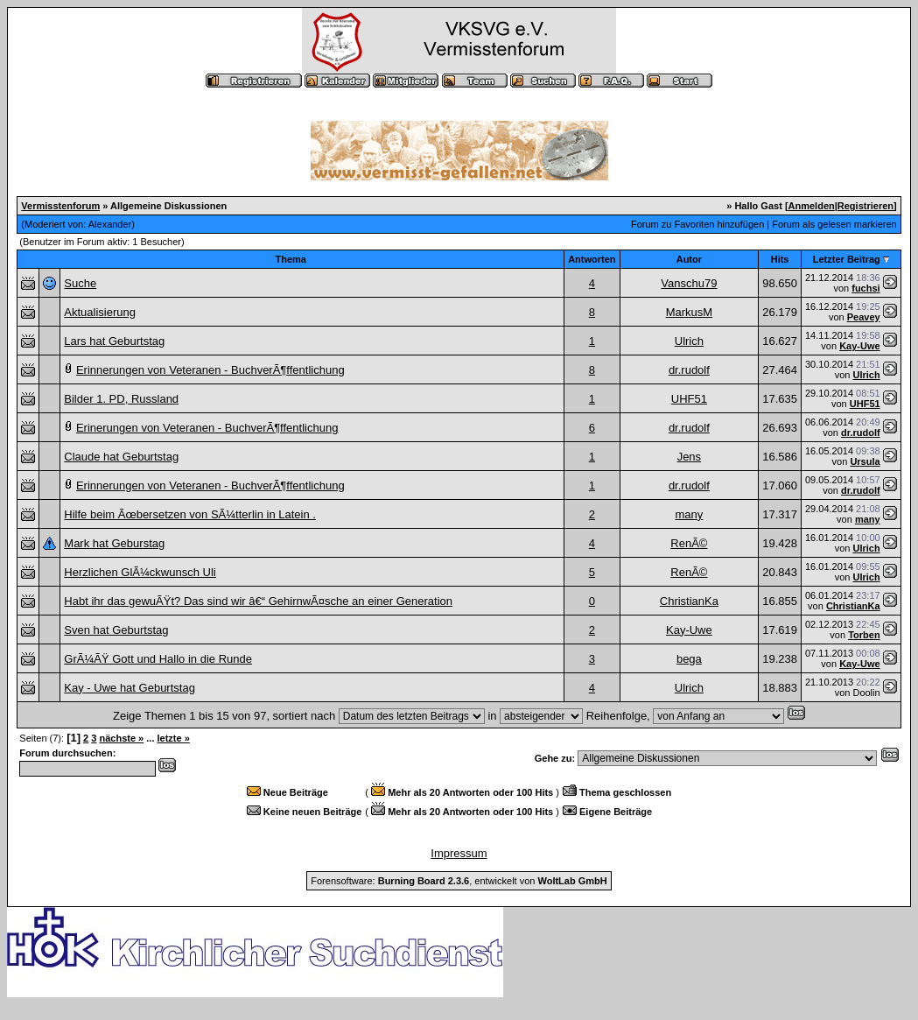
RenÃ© (688, 543)
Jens (689, 456)
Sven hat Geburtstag (116, 630)
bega (689, 658)
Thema (291, 259)
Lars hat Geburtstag (114, 341)
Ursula (864, 461)
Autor (689, 259)
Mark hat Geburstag (114, 543)
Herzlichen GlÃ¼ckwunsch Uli (139, 572)
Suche (80, 283)
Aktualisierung (100, 312)
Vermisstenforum (60, 205)
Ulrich (689, 341)
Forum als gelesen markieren (834, 224)
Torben (863, 635)
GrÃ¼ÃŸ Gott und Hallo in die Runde (158, 658)
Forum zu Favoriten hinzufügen (697, 224)
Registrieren (865, 205)
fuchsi (865, 288)
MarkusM (689, 312)
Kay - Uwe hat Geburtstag (129, 687)
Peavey (863, 317)
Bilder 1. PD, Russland (121, 398)
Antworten (591, 259)
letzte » (174, 738)
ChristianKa (689, 601)
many (689, 514)
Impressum (459, 853)
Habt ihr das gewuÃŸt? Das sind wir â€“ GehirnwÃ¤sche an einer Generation (258, 601)
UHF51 (689, 398)
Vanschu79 (689, 283)
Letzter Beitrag (846, 259)
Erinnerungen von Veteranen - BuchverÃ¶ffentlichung (210, 369)
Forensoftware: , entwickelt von (458, 881)
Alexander (110, 224)
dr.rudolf (689, 369)
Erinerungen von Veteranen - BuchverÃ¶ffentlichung (207, 427)
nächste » (121, 738)
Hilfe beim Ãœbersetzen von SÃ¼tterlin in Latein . (190, 514)
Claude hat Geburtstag (121, 456)
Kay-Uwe (859, 346)
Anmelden (811, 205)
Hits (780, 259)
